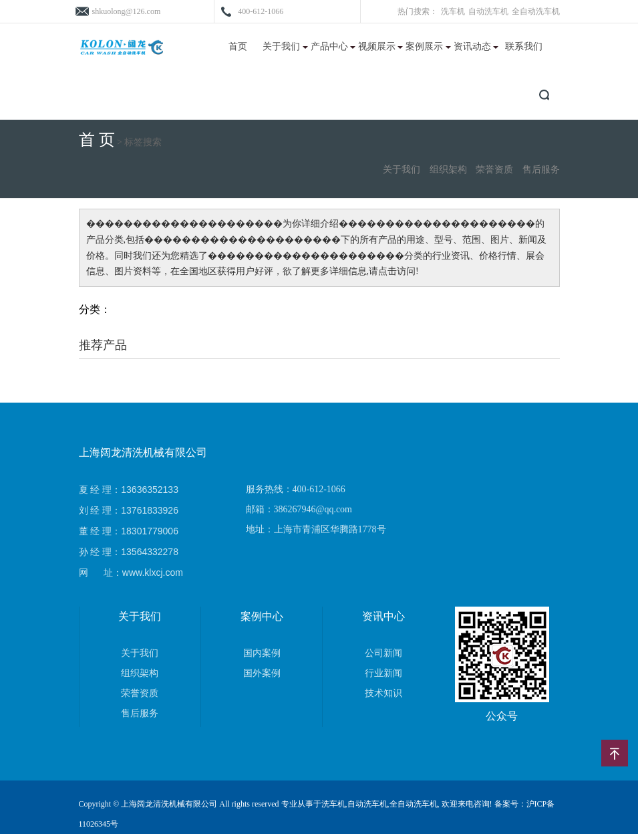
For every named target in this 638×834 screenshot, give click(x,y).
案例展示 (428, 46)
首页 (237, 46)
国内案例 (262, 653)
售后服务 (541, 170)
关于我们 (285, 46)
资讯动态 (476, 46)
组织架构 (448, 170)
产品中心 (333, 46)
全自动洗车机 (536, 11)
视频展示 (381, 46)
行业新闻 (383, 673)
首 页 (97, 139)
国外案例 (262, 673)
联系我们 (523, 46)
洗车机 (453, 11)
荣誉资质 (494, 170)
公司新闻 (383, 653)
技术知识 (383, 693)
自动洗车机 (488, 11)
